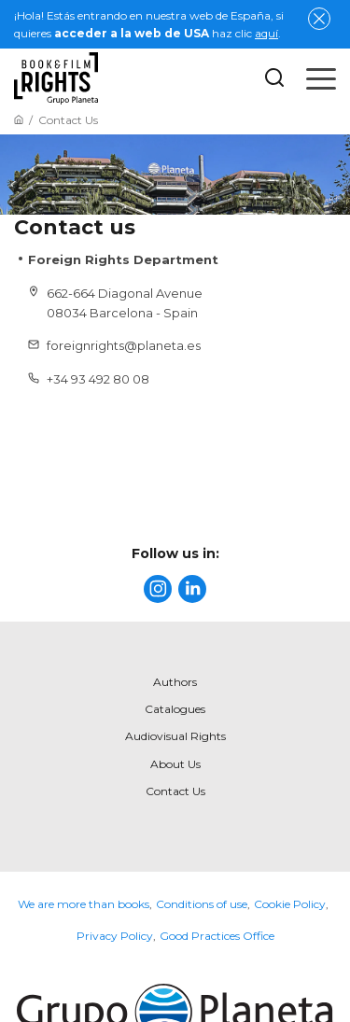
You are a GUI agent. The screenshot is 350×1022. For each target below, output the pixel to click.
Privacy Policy (115, 936)
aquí (266, 33)
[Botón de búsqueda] (274, 78)
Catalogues (175, 709)
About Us (175, 764)
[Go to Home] (18, 120)
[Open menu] (321, 78)
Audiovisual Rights (175, 736)
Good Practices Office (217, 936)
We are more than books (83, 904)
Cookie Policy (290, 904)
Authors (175, 682)
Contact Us (175, 791)
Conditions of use (201, 904)
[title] (158, 589)
